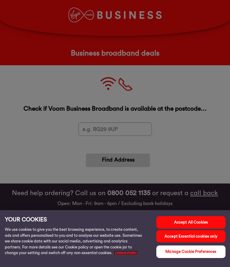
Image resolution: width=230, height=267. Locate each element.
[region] (115, 238)
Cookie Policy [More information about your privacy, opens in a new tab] (125, 253)
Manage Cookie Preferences (190, 252)
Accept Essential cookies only (190, 236)
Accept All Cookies (191, 222)
